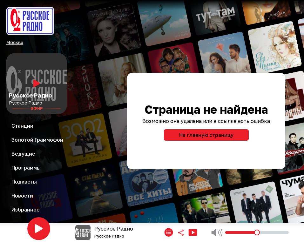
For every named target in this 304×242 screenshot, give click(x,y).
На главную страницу (206, 135)
